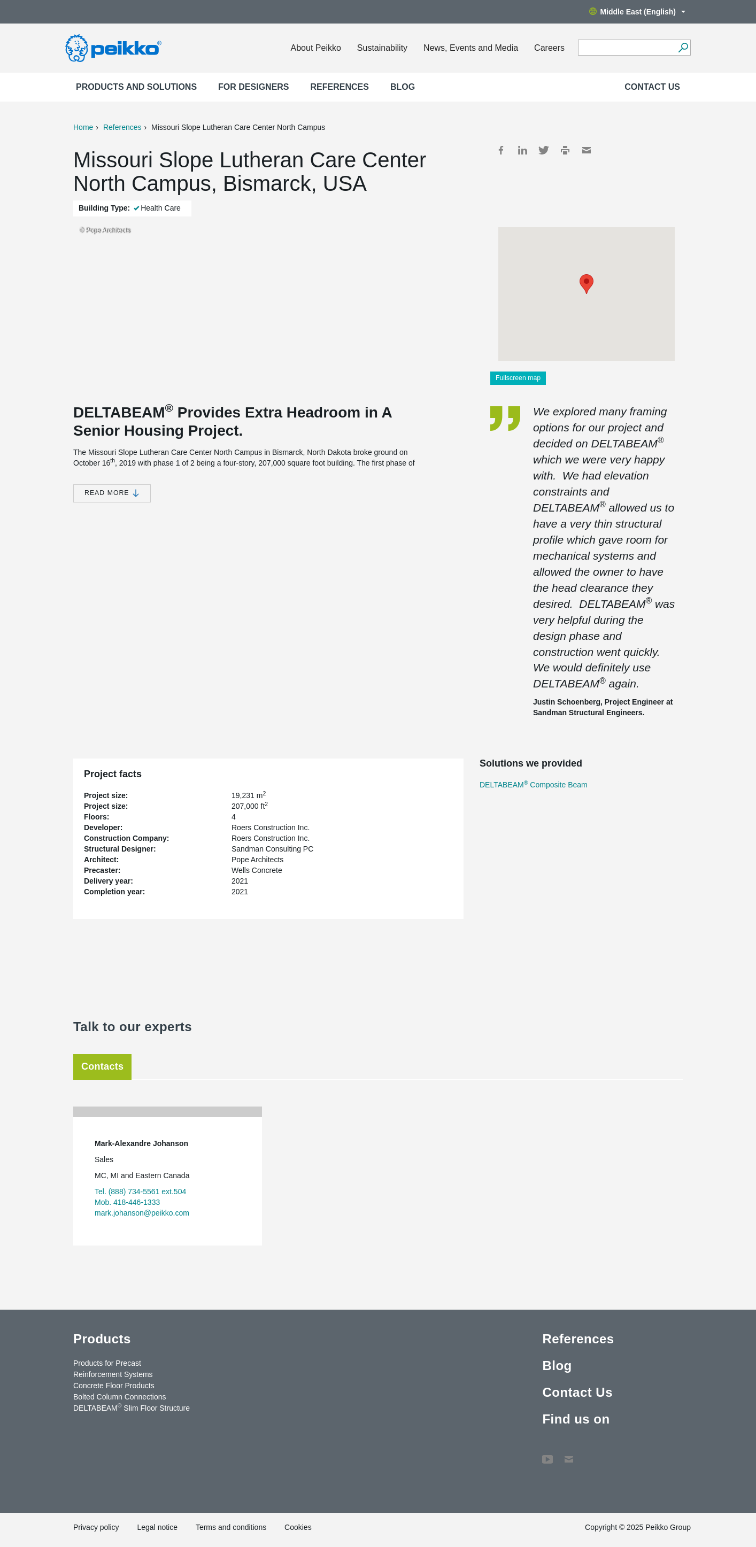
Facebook (501, 150)
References (340, 86)
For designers (253, 86)
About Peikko (316, 47)
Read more (112, 493)
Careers (549, 47)
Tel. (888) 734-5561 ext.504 (140, 1191)
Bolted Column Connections (119, 1397)
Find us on (576, 1419)
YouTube (547, 1454)
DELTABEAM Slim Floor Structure (131, 1407)
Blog (402, 86)
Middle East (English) (637, 11)
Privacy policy (96, 1527)
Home (83, 127)
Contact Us (652, 86)
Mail (586, 150)
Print (565, 150)
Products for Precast (107, 1363)
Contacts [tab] (102, 1066)
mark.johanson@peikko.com (142, 1213)
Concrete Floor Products (114, 1385)
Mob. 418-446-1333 (127, 1202)
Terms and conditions (231, 1527)
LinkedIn (522, 150)
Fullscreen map (518, 378)
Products (102, 1339)
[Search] (683, 47)
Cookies (298, 1527)
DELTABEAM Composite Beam (534, 784)
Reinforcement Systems (113, 1374)
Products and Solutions (136, 86)
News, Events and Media (470, 47)
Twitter (543, 150)
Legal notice (157, 1527)
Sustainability (382, 47)
